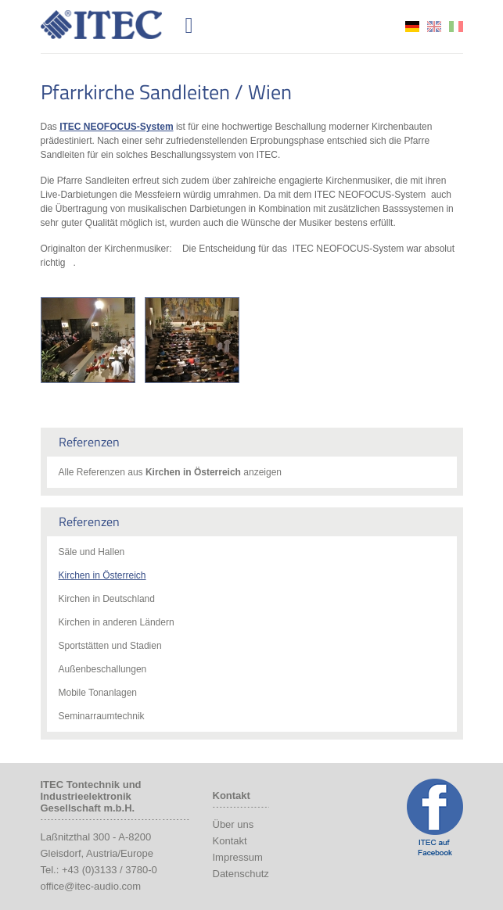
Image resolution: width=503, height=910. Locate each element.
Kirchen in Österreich (102, 575)
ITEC (110, 24)
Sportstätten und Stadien (110, 645)
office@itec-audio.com (91, 886)
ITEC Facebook (435, 817)
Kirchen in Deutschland (107, 598)
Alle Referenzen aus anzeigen (170, 472)
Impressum (238, 857)
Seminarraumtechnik (102, 716)
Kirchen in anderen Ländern (116, 622)
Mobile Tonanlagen (98, 692)
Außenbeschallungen (103, 669)
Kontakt (230, 841)
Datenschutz (241, 874)
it (456, 26)
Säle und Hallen (92, 551)
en (434, 26)
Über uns (233, 824)
